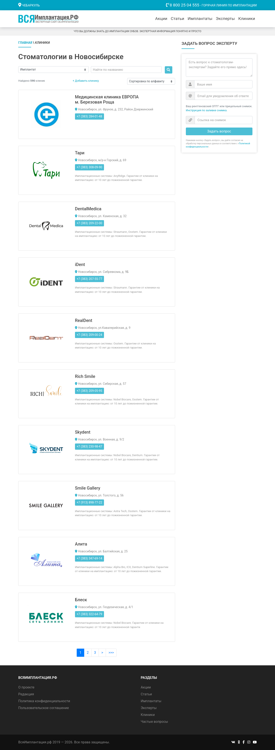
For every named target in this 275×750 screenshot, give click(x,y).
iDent (80, 264)
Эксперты (225, 18)
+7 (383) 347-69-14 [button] (89, 558)
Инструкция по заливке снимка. (206, 110)
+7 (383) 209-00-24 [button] (89, 335)
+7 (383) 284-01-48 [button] (89, 116)
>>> (111, 653)
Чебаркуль (31, 5)
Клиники (246, 18)
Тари (79, 152)
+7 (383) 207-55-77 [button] (89, 279)
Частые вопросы (154, 722)
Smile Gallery (87, 488)
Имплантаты (200, 18)
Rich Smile (85, 376)
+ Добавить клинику (86, 80)
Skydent (82, 432)
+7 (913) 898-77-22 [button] (89, 502)
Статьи (177, 18)
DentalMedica (88, 208)
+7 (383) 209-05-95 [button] (89, 390)
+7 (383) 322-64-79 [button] (89, 614)
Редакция (26, 694)
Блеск (81, 599)
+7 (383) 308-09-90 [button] (89, 167)
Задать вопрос (219, 131)
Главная (25, 43)
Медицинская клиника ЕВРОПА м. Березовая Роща (107, 99)
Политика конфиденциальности (44, 701)
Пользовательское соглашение (43, 708)
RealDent (83, 320)
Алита (81, 544)
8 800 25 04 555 (184, 5)
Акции (161, 18)
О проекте (26, 687)
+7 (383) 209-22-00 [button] (89, 223)
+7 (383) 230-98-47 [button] (89, 446)
